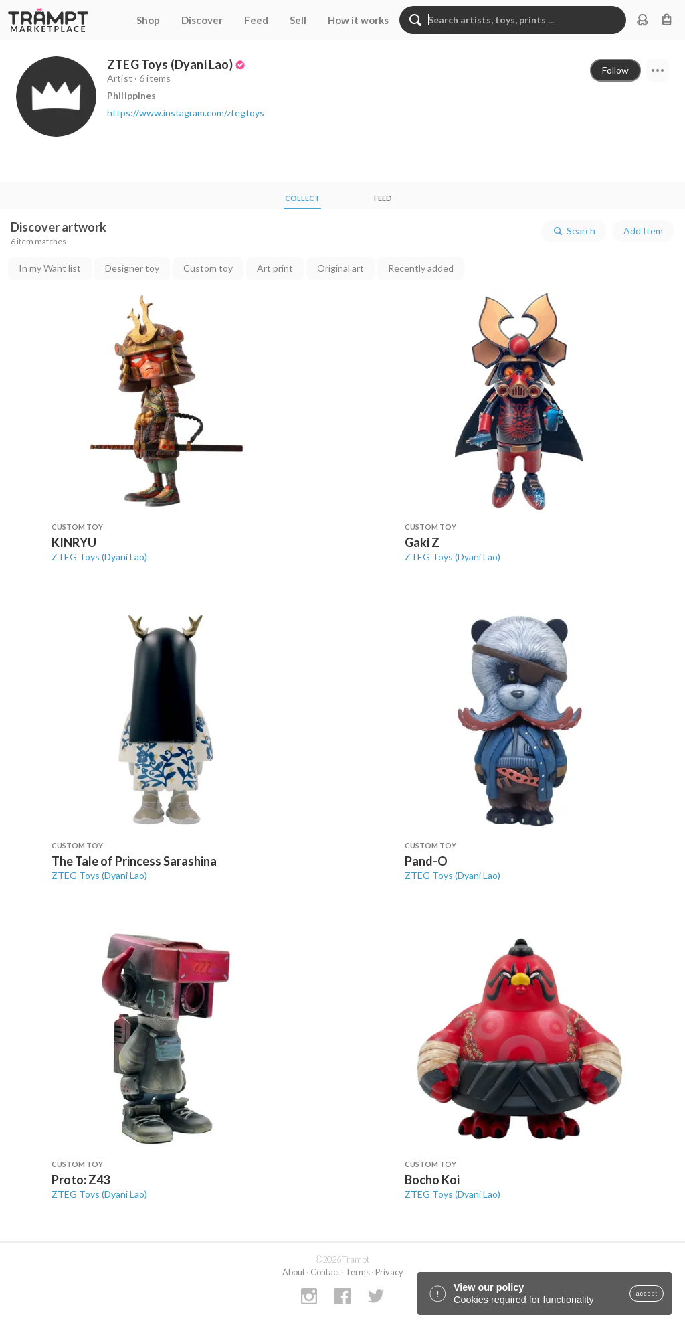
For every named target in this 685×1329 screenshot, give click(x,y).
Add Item (643, 230)
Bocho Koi (432, 1179)
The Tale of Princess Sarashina (134, 861)
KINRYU (74, 542)
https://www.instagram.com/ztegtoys (185, 113)
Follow (615, 70)
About (293, 1272)
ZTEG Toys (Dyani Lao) (99, 556)
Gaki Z (422, 542)
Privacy (389, 1272)
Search (573, 231)
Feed (256, 20)
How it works (358, 20)
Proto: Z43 (81, 1179)
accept (646, 1293)
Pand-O (426, 861)
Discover (202, 20)
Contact (325, 1272)
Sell (298, 20)
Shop (148, 20)
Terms (357, 1272)
